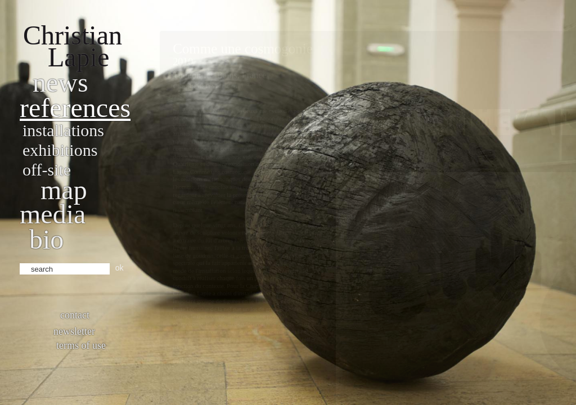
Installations (63, 130)
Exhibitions (59, 150)
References (75, 108)
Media (53, 214)
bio (46, 239)
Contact (74, 315)
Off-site (46, 169)
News (60, 82)
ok (119, 267)
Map (63, 190)
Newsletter (74, 331)
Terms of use (81, 345)
